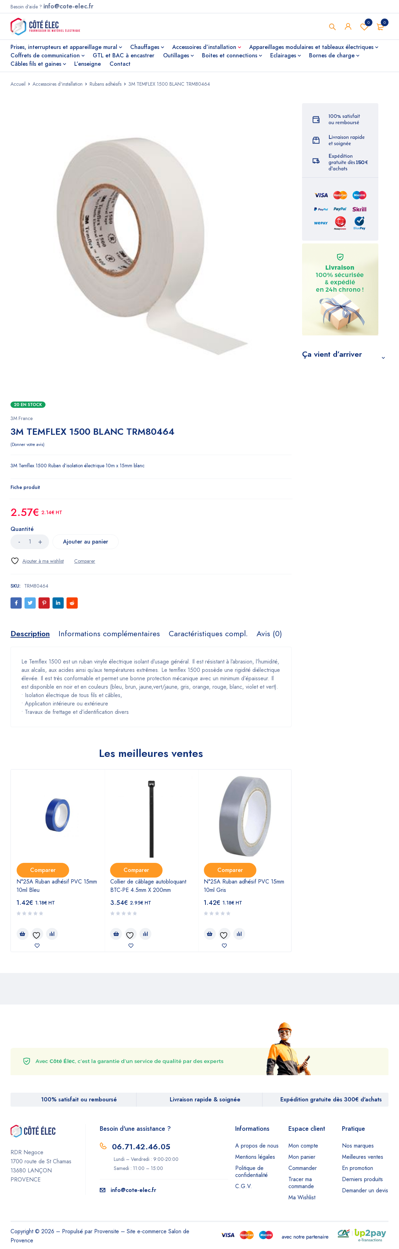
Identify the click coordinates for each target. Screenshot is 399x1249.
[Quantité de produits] (29, 541)
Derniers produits (362, 1179)
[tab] (30, 633)
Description (30, 633)
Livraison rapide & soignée (205, 1099)
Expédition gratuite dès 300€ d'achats (331, 1099)
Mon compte (303, 1146)
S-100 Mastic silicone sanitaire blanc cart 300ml (341, 454)
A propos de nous (257, 1146)
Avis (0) (269, 633)
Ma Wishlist (301, 1197)
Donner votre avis (27, 444)
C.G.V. (243, 1186)
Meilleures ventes (362, 1157)
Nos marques (358, 1146)
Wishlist (364, 27)
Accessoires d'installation (58, 83)
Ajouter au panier (87, 542)
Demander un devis (365, 1190)
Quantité (22, 529)
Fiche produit (25, 487)
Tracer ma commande (301, 1182)
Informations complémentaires (109, 633)
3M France (21, 418)
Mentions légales (255, 1157)
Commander (302, 1168)
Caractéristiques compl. (208, 633)
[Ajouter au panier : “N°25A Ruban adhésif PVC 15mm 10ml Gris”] (210, 934)
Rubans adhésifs (105, 83)
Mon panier (301, 1157)
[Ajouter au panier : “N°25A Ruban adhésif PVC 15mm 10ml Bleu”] (22, 934)
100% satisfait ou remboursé (79, 1099)
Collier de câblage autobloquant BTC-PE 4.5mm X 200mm (148, 886)
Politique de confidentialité (251, 1171)
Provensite (106, 1231)
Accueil (18, 83)
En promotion (357, 1168)
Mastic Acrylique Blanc (338, 576)
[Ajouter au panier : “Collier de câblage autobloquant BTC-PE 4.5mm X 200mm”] (116, 934)
